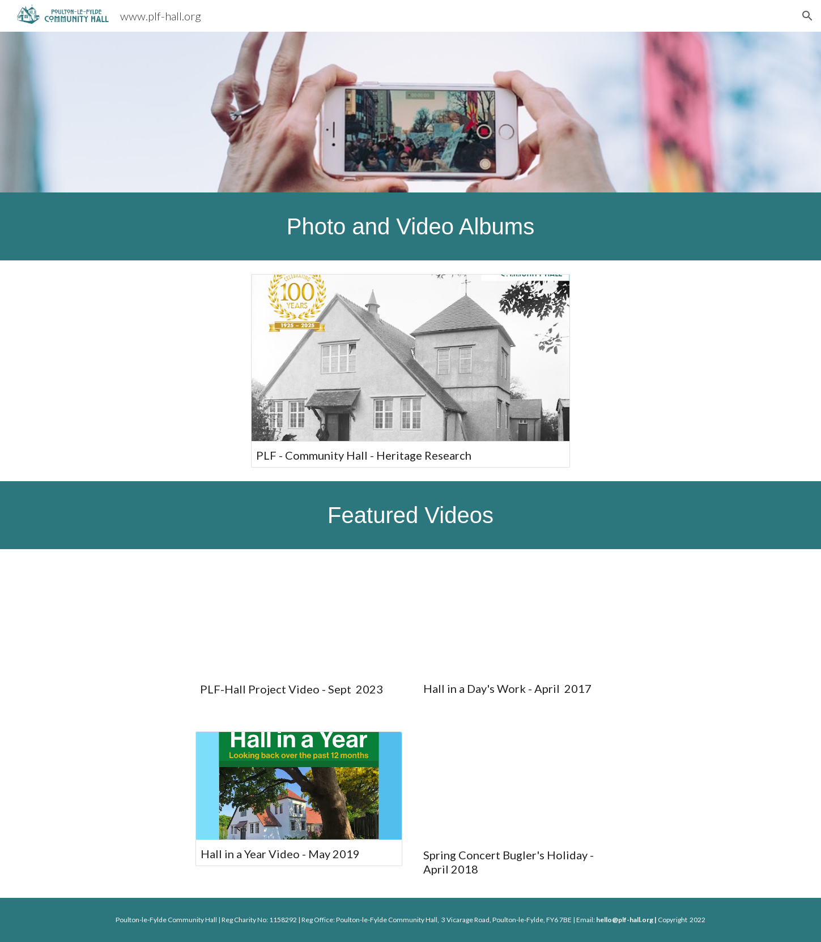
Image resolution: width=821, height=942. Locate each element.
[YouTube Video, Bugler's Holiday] (522, 785)
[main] (410, 226)
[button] (807, 15)
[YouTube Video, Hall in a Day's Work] (522, 618)
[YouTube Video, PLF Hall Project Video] (298, 618)
